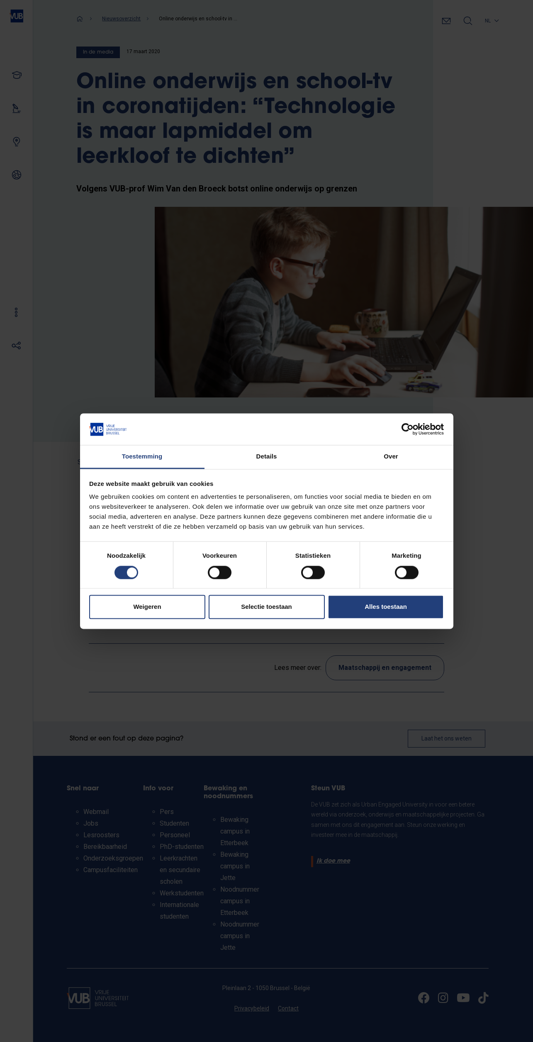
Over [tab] (391, 456)
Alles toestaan (386, 606)
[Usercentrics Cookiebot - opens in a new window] (407, 429)
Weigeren (147, 606)
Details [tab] (266, 456)
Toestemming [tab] (142, 456)
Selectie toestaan (266, 606)
